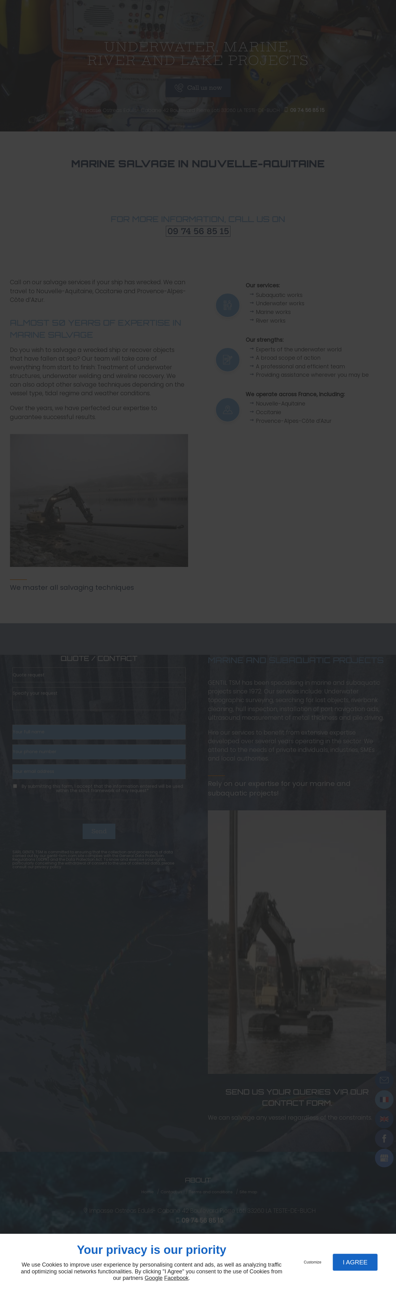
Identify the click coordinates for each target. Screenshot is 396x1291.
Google (153, 1278)
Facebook (176, 1278)
